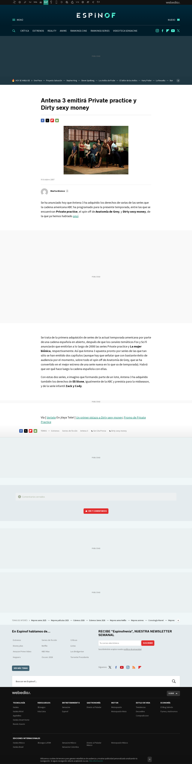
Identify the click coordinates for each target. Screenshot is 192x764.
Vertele (51, 417)
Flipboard (168, 31)
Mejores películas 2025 (60, 620)
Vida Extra (42, 711)
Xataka (16, 707)
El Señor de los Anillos (128, 80)
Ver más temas (21, 668)
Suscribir (148, 643)
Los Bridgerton (77, 651)
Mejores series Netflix (118, 620)
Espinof (96, 15)
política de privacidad (132, 649)
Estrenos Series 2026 (97, 620)
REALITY (52, 30)
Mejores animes (137, 620)
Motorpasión (116, 707)
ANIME (63, 30)
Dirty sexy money (119, 430)
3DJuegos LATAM (44, 743)
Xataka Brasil (18, 747)
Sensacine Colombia (70, 747)
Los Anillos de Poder (107, 80)
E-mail (57, 120)
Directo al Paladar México (94, 744)
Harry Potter (147, 80)
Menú (20, 19)
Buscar (174, 681)
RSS (133, 666)
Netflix (44, 645)
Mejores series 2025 (39, 620)
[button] (59, 191)
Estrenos (55, 430)
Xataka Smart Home (21, 720)
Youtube (173, 31)
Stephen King (71, 80)
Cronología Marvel (156, 620)
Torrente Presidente (79, 657)
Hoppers (17, 657)
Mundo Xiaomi (19, 724)
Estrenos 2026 (79, 620)
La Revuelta (160, 80)
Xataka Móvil (18, 711)
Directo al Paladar (94, 707)
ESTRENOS (38, 30)
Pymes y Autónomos (168, 711)
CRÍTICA (24, 30)
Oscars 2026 (47, 657)
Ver (97, 511)
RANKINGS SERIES (100, 30)
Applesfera (17, 715)
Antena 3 (84, 430)
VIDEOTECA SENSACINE (125, 30)
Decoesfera (140, 711)
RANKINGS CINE (78, 30)
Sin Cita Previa (99, 430)
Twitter (178, 31)
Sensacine (66, 707)
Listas (73, 645)
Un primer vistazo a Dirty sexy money (99, 417)
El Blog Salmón (166, 707)
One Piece (38, 80)
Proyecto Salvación (54, 80)
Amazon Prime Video (22, 651)
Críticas (73, 640)
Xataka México (19, 743)
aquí (75, 216)
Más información (96, 761)
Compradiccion (142, 715)
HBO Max (46, 651)
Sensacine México (69, 743)
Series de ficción (69, 430)
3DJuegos (41, 707)
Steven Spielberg (87, 80)
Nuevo (171, 19)
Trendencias (141, 707)
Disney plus (18, 645)
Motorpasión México (119, 743)
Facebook (162, 31)
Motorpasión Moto (119, 711)
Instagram (157, 31)
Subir (171, 693)
